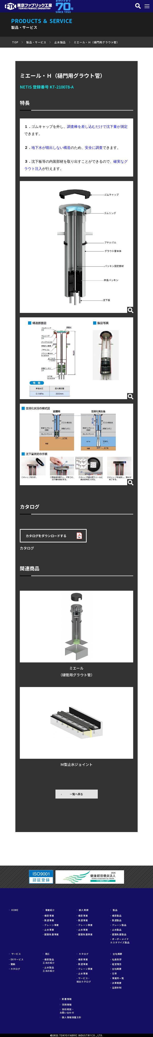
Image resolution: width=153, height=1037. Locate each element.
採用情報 (66, 1004)
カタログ (83, 953)
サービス (15, 953)
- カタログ (14, 968)
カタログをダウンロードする (46, 535)
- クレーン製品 (118, 925)
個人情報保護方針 (70, 1017)
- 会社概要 (116, 968)
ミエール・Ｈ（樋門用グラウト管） (96, 42)
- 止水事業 (48, 929)
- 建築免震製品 (118, 934)
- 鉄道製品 (116, 920)
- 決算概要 (116, 982)
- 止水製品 (116, 929)
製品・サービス (36, 42)
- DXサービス (16, 959)
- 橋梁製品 (116, 915)
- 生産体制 (116, 987)
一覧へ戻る (76, 794)
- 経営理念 (116, 964)
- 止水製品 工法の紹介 (50, 969)
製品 (113, 910)
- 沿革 (113, 973)
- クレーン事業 (51, 925)
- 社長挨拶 (116, 959)
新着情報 (66, 999)
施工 (46, 953)
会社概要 (116, 953)
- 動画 (12, 964)
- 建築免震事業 (51, 934)
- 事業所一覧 (117, 978)
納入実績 (83, 910)
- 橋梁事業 (48, 915)
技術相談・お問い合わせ (67, 1010)
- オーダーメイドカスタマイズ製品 (119, 940)
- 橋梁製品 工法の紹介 (50, 961)
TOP (15, 42)
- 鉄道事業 (48, 920)
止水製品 (60, 42)
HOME (13, 910)
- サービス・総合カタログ (84, 979)
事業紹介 (49, 910)
